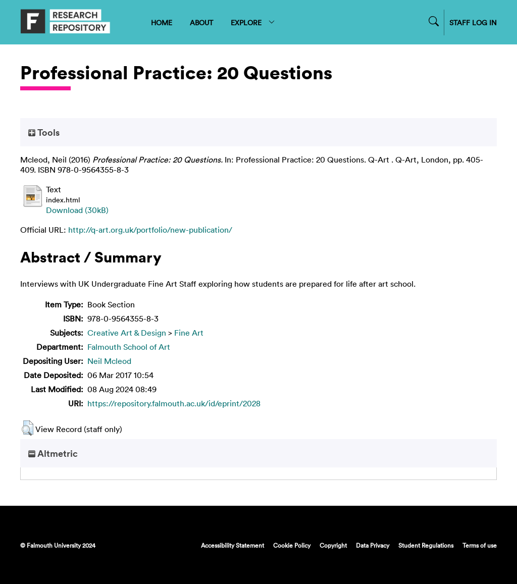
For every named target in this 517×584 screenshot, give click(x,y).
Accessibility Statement (232, 545)
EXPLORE (253, 22)
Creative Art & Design (126, 333)
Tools (44, 132)
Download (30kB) (77, 210)
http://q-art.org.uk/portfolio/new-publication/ (150, 230)
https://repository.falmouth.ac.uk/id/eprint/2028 (174, 403)
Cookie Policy (292, 545)
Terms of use (479, 545)
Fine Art (188, 333)
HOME (161, 22)
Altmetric (53, 453)
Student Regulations (425, 545)
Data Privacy (372, 545)
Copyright (333, 545)
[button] (27, 428)
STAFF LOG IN (473, 22)
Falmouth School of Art (128, 347)
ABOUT (201, 22)
